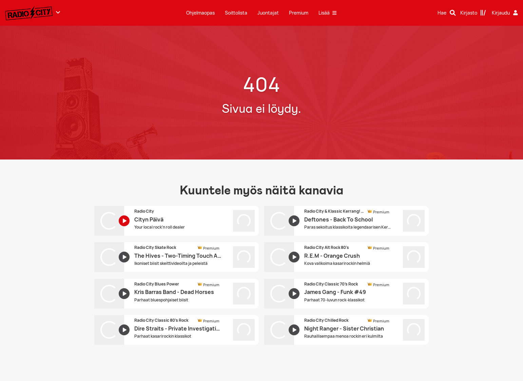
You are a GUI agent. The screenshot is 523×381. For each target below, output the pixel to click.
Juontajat (268, 12)
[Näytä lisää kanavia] (58, 12)
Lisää (327, 12)
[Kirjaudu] (505, 13)
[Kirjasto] (473, 13)
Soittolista (236, 12)
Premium (298, 12)
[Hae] (446, 13)
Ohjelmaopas (200, 12)
